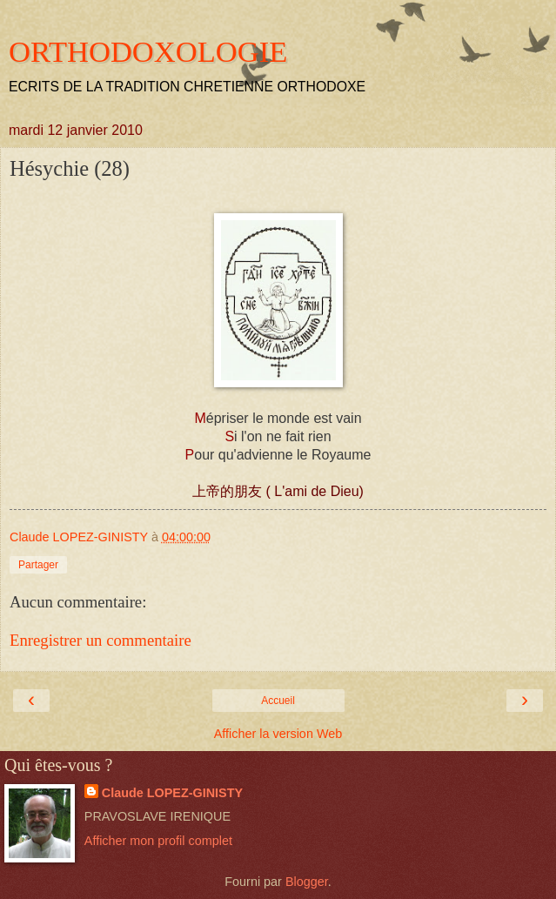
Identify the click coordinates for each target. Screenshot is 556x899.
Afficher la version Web (278, 734)
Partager (38, 565)
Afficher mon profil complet (158, 841)
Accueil (278, 700)
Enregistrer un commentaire (100, 640)
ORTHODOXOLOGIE (148, 51)
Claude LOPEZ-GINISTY (172, 793)
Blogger (306, 882)
